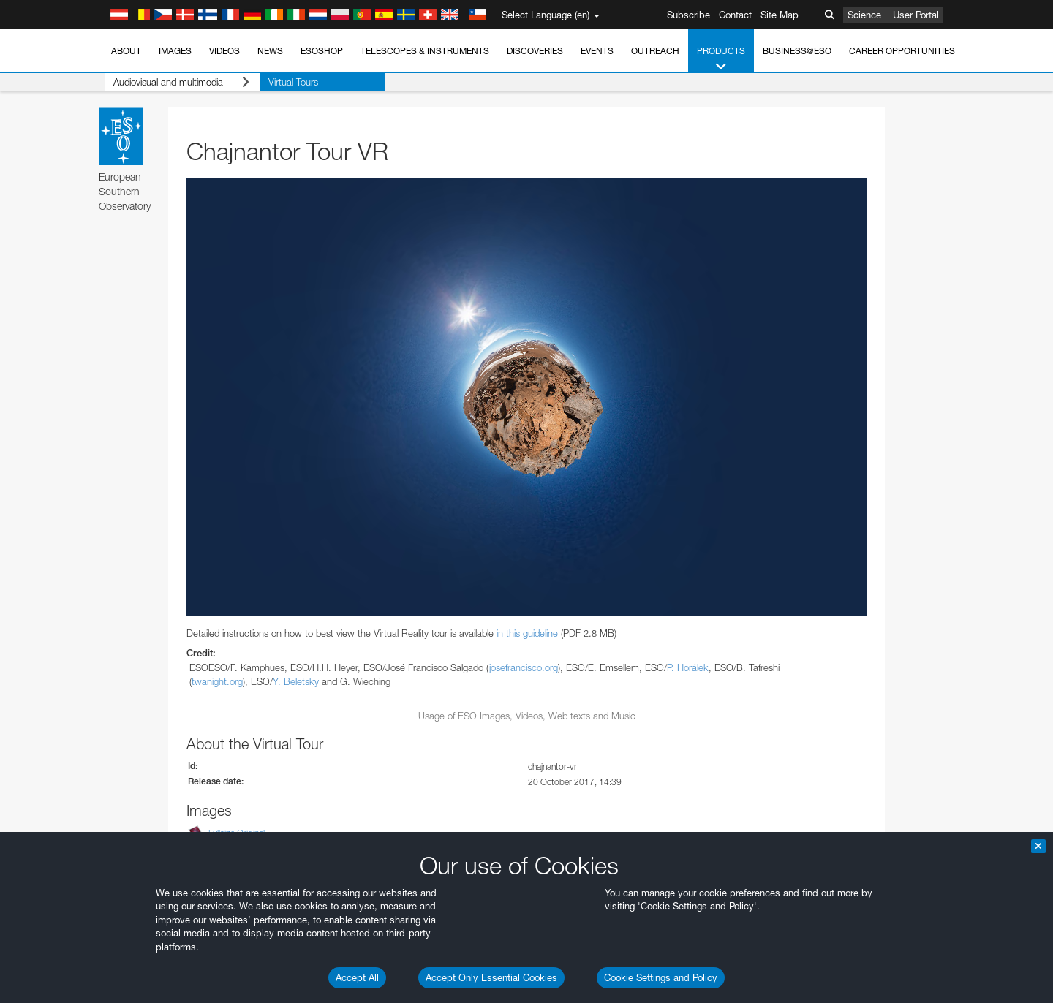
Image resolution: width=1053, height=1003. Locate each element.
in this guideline (527, 633)
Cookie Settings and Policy (660, 977)
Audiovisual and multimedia (179, 82)
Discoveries (535, 50)
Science (864, 14)
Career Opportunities (902, 50)
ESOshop (322, 50)
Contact (735, 14)
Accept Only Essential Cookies (491, 977)
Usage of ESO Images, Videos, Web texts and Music (526, 716)
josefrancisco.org (523, 667)
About (126, 50)
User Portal (916, 14)
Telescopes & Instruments (425, 50)
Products (721, 59)
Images (175, 50)
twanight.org (217, 681)
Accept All (357, 977)
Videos (224, 50)
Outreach (655, 50)
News (270, 50)
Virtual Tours (289, 82)
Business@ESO (797, 50)
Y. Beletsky (296, 681)
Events (597, 50)
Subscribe (688, 14)
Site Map (779, 14)
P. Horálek (688, 667)
